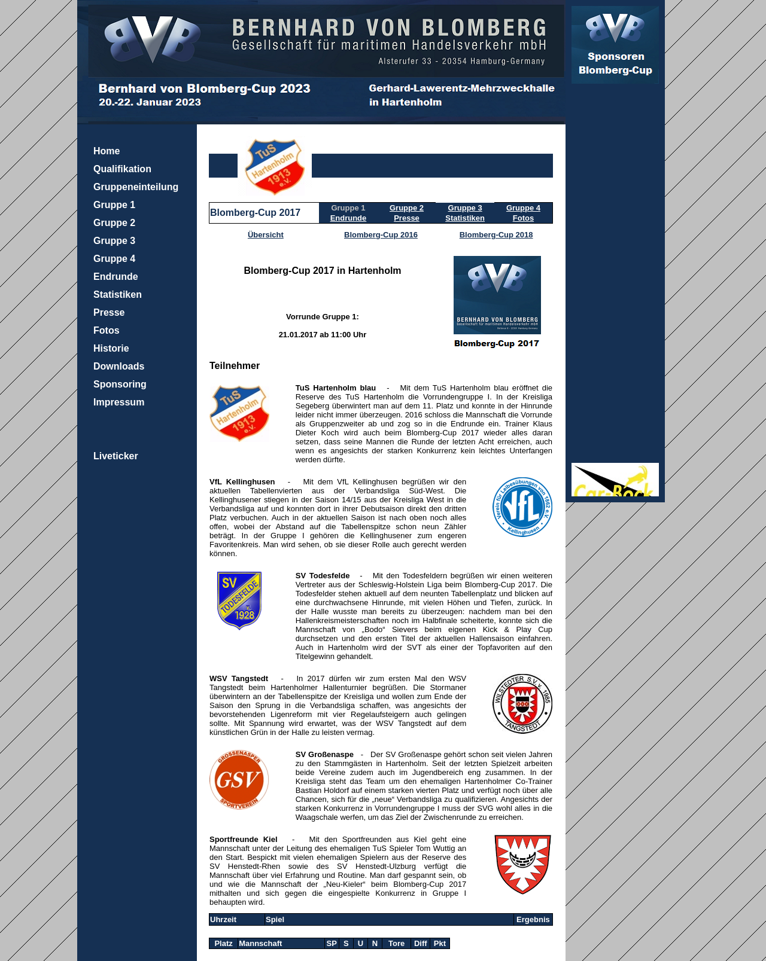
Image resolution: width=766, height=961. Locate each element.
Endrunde (115, 276)
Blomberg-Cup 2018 (496, 234)
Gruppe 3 (114, 241)
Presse (109, 312)
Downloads (118, 366)
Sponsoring (120, 384)
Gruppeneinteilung (135, 187)
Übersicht (266, 234)
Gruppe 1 (114, 205)
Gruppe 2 (114, 223)
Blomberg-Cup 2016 (381, 234)
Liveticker (115, 456)
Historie (111, 348)
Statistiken (117, 294)
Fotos (106, 330)
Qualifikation (122, 169)
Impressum (118, 402)
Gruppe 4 (114, 259)
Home (106, 151)
